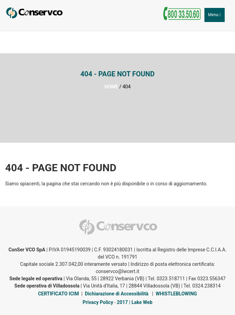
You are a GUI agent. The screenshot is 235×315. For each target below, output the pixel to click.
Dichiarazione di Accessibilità (116, 293)
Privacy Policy (97, 302)
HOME (111, 86)
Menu (216, 16)
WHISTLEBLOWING (176, 293)
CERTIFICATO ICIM (58, 293)
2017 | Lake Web (135, 302)
